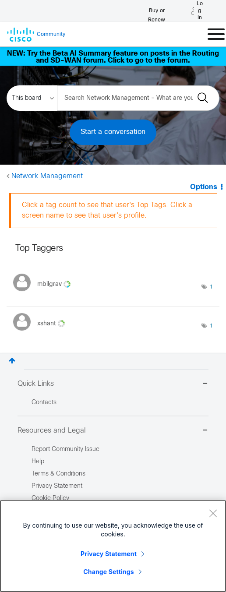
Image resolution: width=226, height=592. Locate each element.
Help (38, 462)
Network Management (47, 176)
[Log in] (197, 11)
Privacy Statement (109, 554)
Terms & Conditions (58, 474)
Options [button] (203, 187)
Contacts (44, 402)
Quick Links (113, 384)
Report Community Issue (65, 449)
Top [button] (12, 360)
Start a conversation (113, 132)
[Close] (212, 514)
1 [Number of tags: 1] (211, 287)
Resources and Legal (113, 431)
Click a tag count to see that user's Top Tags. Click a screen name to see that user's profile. (107, 210)
